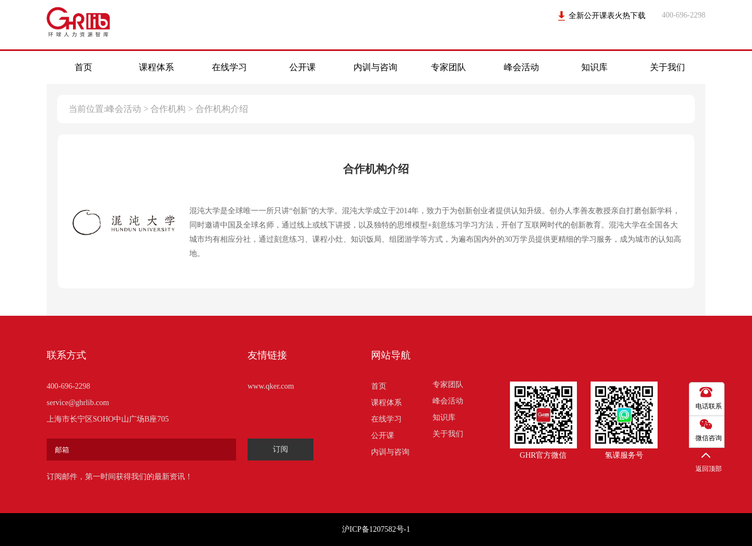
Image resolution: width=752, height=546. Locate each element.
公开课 (302, 67)
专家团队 (448, 67)
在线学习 (229, 67)
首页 (83, 67)
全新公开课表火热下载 (607, 16)
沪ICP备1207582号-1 (376, 529)
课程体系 (156, 67)
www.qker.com (271, 386)
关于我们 (667, 67)
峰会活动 (521, 67)
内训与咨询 (375, 67)
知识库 (594, 67)
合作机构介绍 (221, 108)
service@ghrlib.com (78, 403)
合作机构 (168, 108)
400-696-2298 (68, 386)
